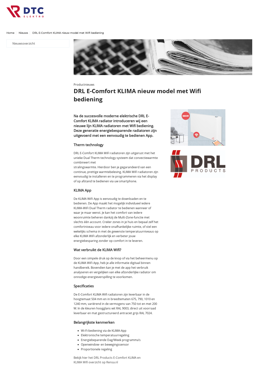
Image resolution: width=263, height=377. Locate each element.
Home (10, 33)
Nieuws (23, 33)
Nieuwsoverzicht (23, 43)
